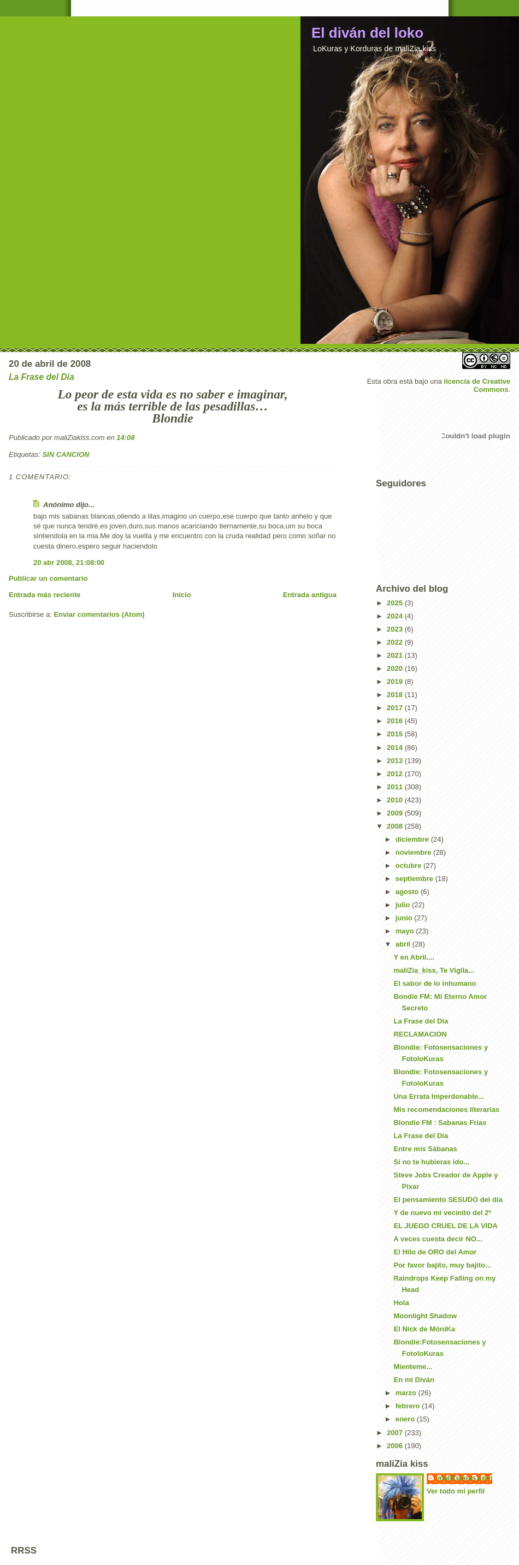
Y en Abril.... (413, 957)
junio (405, 918)
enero (406, 1419)
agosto (408, 892)
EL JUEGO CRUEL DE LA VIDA (445, 1226)
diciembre (413, 839)
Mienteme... (412, 1366)
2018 (396, 695)
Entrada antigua (310, 595)
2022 (396, 642)
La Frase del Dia (420, 1021)
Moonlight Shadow (425, 1316)
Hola (401, 1303)
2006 (396, 1446)
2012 (396, 774)
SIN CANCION (65, 454)
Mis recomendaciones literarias (446, 1109)
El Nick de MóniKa (424, 1329)
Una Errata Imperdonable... (438, 1096)
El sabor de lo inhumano (434, 983)
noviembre (414, 852)
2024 (396, 616)
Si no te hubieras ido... (431, 1162)
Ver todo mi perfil (456, 1491)
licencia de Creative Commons (477, 385)
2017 (396, 708)
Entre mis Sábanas (425, 1149)
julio (404, 905)
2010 (396, 800)
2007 (396, 1433)
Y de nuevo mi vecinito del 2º (442, 1213)
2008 (396, 826)
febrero (409, 1406)
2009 (396, 813)
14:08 (125, 437)
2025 (396, 603)
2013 (396, 761)
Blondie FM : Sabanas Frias (439, 1122)
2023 (396, 629)
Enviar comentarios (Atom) (99, 614)
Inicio (182, 595)
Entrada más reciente (45, 595)
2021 (396, 655)
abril (404, 944)
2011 (396, 787)
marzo (407, 1393)
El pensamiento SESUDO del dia (447, 1199)
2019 (396, 681)
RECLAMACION (420, 1034)
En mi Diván (413, 1380)
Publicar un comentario (48, 578)
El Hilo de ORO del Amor (434, 1252)
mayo (406, 931)
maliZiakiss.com (465, 1478)
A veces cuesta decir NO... (437, 1239)
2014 (396, 747)
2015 (396, 734)
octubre (409, 865)
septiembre (415, 878)
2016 (396, 721)
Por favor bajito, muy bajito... (442, 1265)
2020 (396, 668)
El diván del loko (367, 33)
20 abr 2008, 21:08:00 (68, 562)
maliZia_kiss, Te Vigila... (433, 970)
